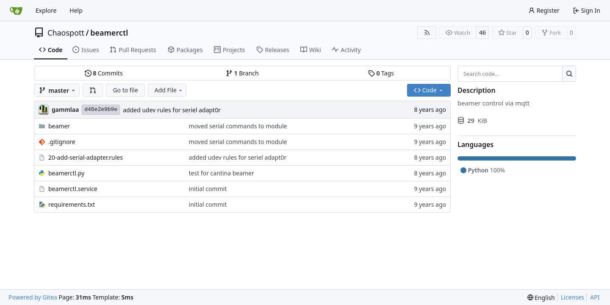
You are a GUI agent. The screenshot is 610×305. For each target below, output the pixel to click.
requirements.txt (71, 204)
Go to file (125, 90)
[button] (93, 90)
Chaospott (65, 32)
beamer (59, 126)
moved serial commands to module (238, 126)
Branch (242, 73)
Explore (46, 10)
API (594, 297)
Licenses (573, 297)
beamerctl (109, 32)
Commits (104, 73)
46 (482, 32)
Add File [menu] (169, 90)
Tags (381, 73)
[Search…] (569, 74)
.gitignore (61, 142)
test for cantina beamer (221, 173)
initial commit (208, 189)
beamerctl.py (66, 173)
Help (76, 10)
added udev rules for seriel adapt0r (172, 110)
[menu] (541, 298)
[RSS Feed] (427, 32)
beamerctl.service (72, 189)
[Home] (16, 10)
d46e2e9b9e (100, 109)
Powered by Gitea (32, 297)
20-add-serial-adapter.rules (85, 157)
